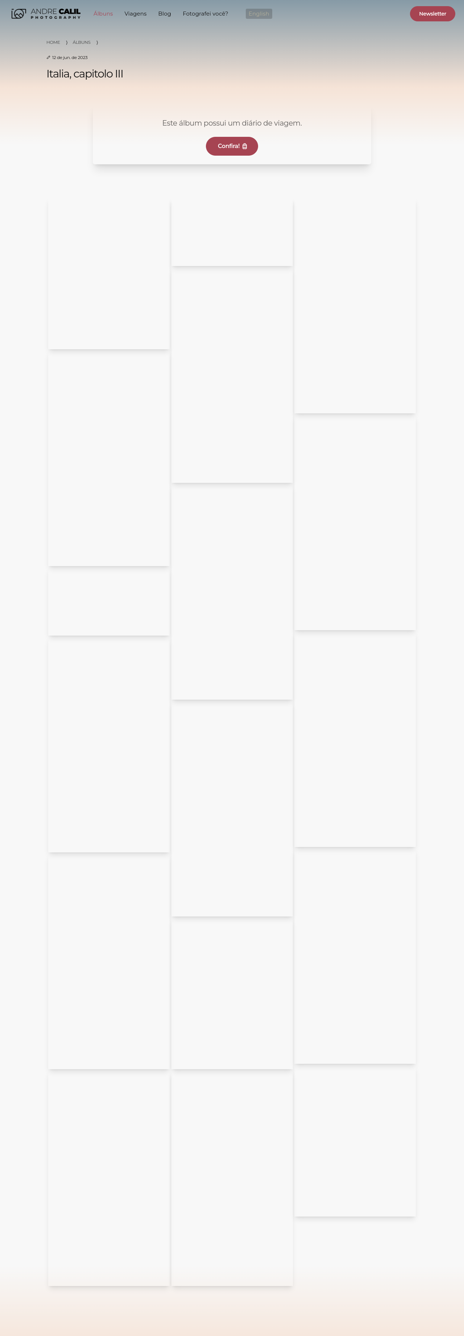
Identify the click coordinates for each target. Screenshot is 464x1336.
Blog (164, 13)
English (259, 13)
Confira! (233, 146)
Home (53, 42)
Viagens (135, 13)
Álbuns (103, 13)
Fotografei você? (205, 13)
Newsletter (432, 13)
